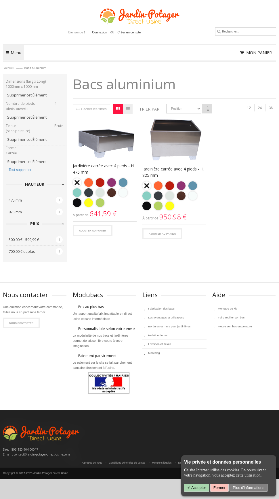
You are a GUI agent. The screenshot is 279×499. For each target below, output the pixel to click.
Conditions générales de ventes (127, 462)
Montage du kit (227, 308)
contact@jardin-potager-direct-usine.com (42, 454)
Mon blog (154, 352)
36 (271, 108)
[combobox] (247, 31)
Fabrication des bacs (161, 308)
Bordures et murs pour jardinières (169, 326)
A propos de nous (92, 462)
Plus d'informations (248, 487)
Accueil (9, 68)
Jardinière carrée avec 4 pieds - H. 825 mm (173, 172)
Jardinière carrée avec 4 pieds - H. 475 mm (104, 169)
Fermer (219, 487)
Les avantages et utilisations (166, 317)
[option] (77, 182)
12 (249, 108)
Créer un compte (129, 32)
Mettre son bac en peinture (235, 326)
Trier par (149, 109)
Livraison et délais (159, 344)
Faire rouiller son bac (231, 317)
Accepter (198, 487)
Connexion (99, 32)
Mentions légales (162, 462)
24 (260, 108)
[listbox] (105, 193)
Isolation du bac (158, 335)
